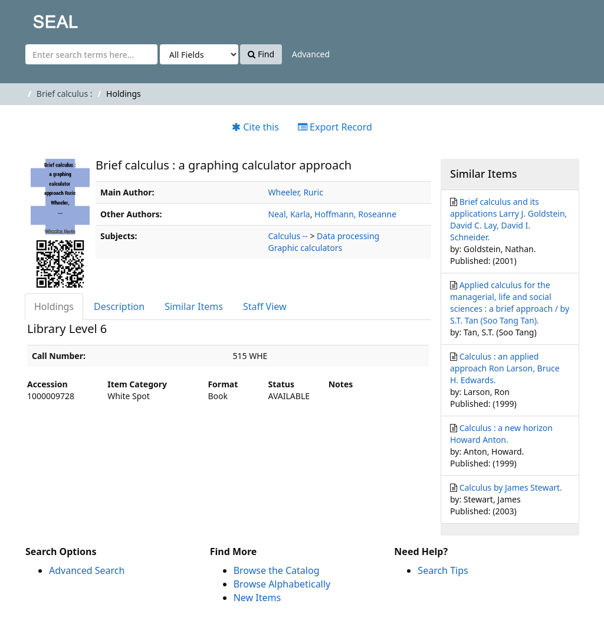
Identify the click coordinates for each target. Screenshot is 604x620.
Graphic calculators (305, 247)
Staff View (265, 306)
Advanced (311, 54)
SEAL (31, 18)
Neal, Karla (289, 214)
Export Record (335, 126)
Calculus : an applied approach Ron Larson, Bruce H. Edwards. (505, 368)
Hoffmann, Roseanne (355, 214)
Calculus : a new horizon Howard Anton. (501, 433)
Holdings (54, 306)
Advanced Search (86, 570)
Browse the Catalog (277, 570)
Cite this (255, 126)
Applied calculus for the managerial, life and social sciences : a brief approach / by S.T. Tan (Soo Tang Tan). (509, 302)
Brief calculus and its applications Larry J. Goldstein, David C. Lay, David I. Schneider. (508, 219)
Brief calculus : (65, 93)
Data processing (348, 236)
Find (261, 54)
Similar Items (194, 306)
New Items (257, 597)
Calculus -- (288, 236)
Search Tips (443, 570)
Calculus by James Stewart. (510, 487)
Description (119, 306)
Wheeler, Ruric (295, 192)
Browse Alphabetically (282, 583)
